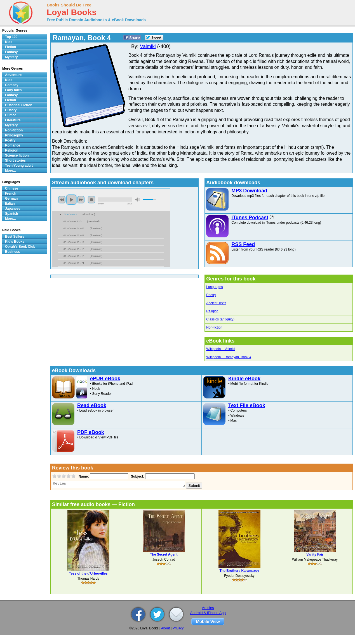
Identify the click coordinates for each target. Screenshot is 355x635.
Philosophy (14, 135)
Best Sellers (14, 237)
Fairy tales (13, 90)
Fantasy (11, 52)
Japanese (12, 209)
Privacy (178, 628)
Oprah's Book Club (20, 247)
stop (91, 200)
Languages (214, 287)
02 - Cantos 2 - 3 (72, 221)
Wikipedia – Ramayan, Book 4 (228, 357)
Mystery (11, 57)
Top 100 (11, 37)
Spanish (11, 214)
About (165, 628)
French (10, 193)
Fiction (10, 47)
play (71, 199)
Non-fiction (214, 327)
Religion (212, 311)
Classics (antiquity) (220, 319)
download (88, 214)
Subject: (137, 476)
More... (10, 171)
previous (62, 200)
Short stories (15, 160)
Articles (208, 608)
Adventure (13, 75)
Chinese (11, 188)
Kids (8, 42)
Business (12, 252)
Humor (10, 115)
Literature (12, 120)
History (11, 110)
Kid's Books (14, 242)
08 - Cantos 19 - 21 (74, 263)
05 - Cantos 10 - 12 (74, 242)
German (11, 198)
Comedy (11, 85)
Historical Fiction (18, 105)
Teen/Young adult (19, 165)
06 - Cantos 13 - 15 (74, 249)
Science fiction (17, 155)
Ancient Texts (216, 303)
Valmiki (148, 46)
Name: (83, 476)
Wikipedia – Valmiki (220, 349)
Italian (10, 204)
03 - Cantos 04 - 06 (74, 228)
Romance (12, 145)
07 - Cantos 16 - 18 (74, 256)
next (81, 200)
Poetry (211, 295)
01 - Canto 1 (70, 214)
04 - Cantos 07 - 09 (74, 235)
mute (137, 199)
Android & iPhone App (208, 613)
